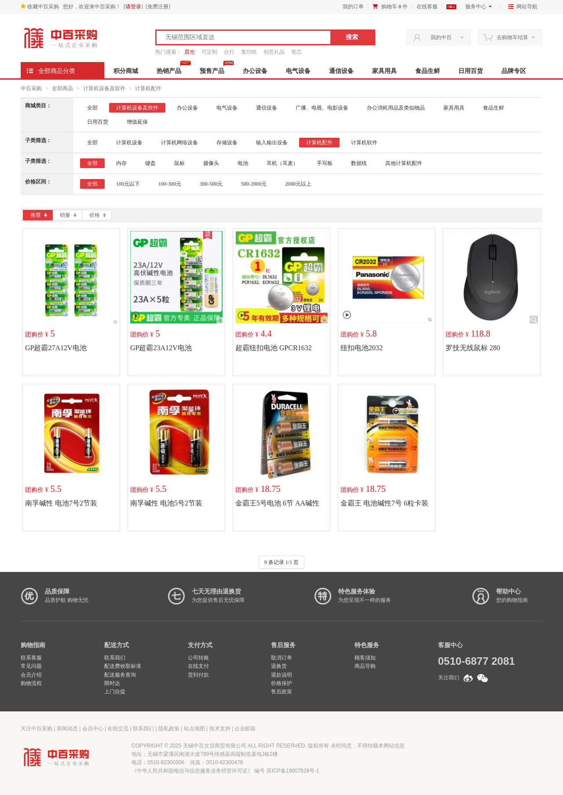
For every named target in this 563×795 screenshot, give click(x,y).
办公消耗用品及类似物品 (396, 108)
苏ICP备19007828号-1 (293, 771)
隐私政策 (168, 728)
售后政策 (281, 692)
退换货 (279, 666)
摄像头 (211, 163)
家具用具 (384, 70)
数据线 (359, 163)
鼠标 (179, 163)
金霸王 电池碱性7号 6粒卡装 (384, 503)
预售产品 (212, 70)
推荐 (38, 215)
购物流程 (31, 683)
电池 (243, 163)
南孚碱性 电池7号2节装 (61, 503)
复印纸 (249, 52)
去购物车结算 (512, 37)
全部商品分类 (56, 70)
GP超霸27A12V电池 (56, 348)
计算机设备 (129, 142)
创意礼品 (274, 52)
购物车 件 (394, 7)
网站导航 (522, 7)
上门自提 (114, 692)
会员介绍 (31, 675)
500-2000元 (254, 184)
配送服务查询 (120, 675)
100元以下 (128, 184)
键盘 (150, 163)
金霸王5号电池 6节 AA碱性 (277, 503)
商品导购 (365, 666)
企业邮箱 (245, 728)
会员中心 (92, 728)
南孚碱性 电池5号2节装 (166, 503)
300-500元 (211, 184)
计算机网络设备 (179, 142)
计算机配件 (148, 88)
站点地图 (194, 728)
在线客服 (427, 7)
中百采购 (31, 88)
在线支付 (198, 666)
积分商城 (125, 70)
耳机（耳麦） (282, 163)
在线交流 (117, 728)
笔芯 (296, 52)
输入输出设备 (272, 142)
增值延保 (137, 122)
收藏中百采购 (40, 7)
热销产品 (169, 70)
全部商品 (62, 88)
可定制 (209, 52)
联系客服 (31, 658)
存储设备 (227, 142)
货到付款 (198, 675)
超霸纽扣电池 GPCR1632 (273, 348)
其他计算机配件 (403, 163)
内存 (121, 163)
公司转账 (198, 658)
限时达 (112, 683)
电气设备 (298, 70)
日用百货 (470, 70)
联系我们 (114, 658)
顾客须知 (365, 658)
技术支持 (219, 728)
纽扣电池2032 (361, 348)
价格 (97, 215)
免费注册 (157, 7)
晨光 (189, 52)
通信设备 (341, 70)
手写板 (325, 163)
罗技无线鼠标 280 (473, 348)
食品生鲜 (427, 70)
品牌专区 (513, 70)
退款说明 (281, 675)
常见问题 (31, 666)
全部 (92, 108)
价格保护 (281, 683)
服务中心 (478, 7)
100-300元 (169, 184)
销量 (68, 215)
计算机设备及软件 (104, 88)
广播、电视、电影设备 (322, 108)
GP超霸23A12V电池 (161, 348)
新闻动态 (67, 728)
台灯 (229, 52)
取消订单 (281, 658)
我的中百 (441, 37)
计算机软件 (364, 142)
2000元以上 (298, 184)
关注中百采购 (36, 728)
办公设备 (255, 70)
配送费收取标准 (122, 666)
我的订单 (353, 7)
